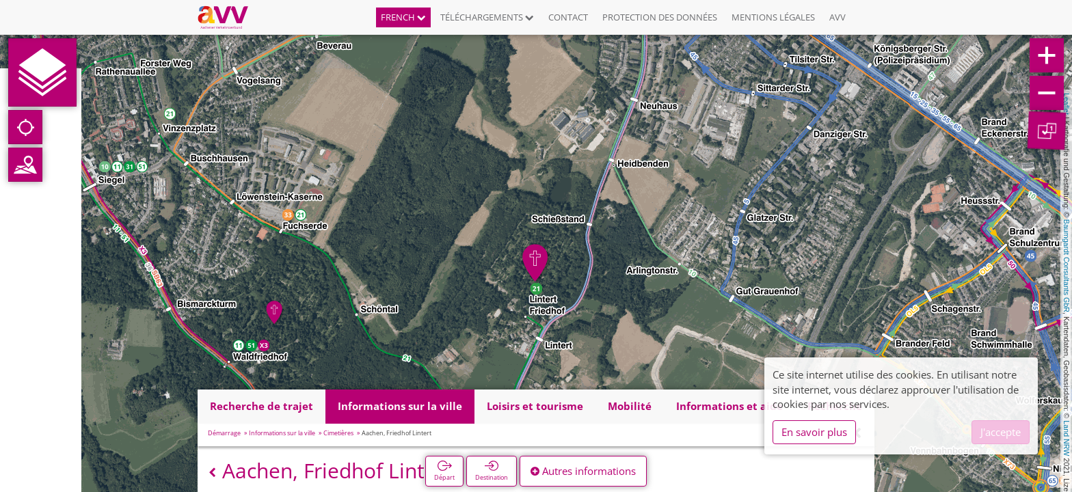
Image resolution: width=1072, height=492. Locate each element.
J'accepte (1000, 432)
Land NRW (1066, 438)
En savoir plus (814, 432)
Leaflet (1066, 104)
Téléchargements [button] (487, 17)
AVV (837, 17)
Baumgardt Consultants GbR (1066, 265)
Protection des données (659, 17)
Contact (568, 17)
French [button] (403, 17)
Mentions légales (773, 17)
